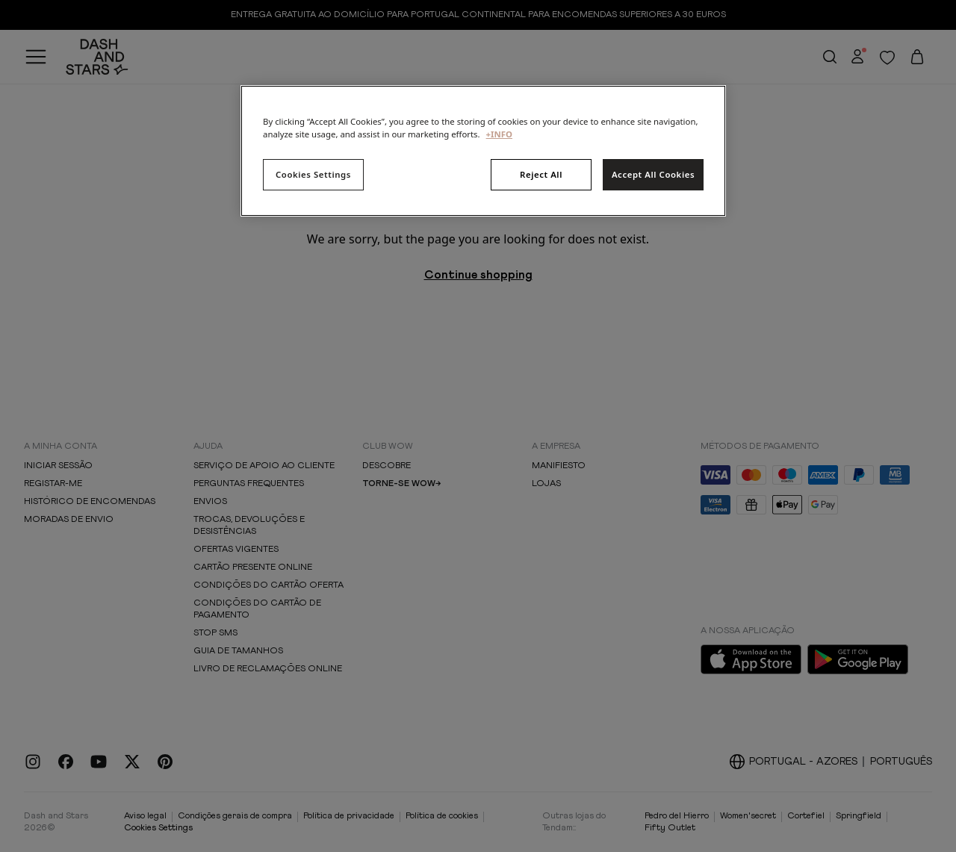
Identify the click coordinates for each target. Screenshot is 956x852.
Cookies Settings (313, 174)
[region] (483, 151)
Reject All (541, 174)
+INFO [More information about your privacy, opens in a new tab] (499, 134)
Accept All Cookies (653, 174)
